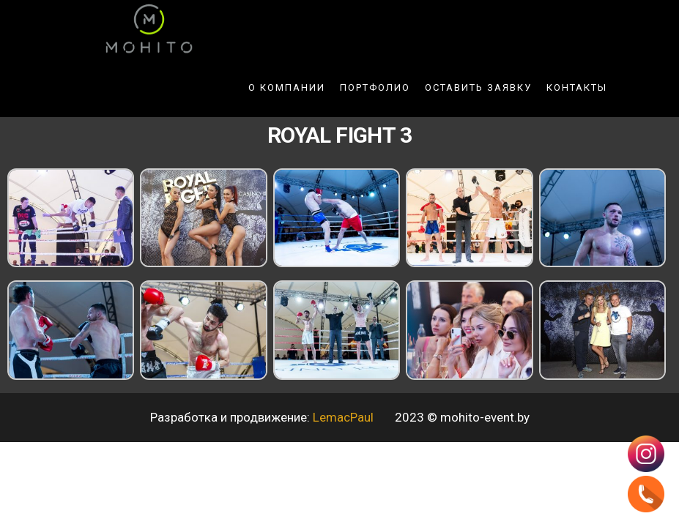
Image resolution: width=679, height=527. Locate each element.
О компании (286, 87)
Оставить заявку (478, 87)
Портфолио (375, 87)
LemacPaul (344, 417)
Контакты (576, 87)
